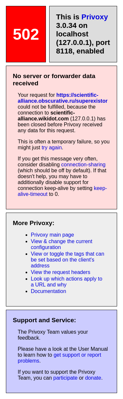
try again (52, 147)
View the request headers (60, 272)
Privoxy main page (52, 235)
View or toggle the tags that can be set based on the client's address (67, 259)
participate (65, 378)
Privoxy (94, 17)
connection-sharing (83, 164)
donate (93, 378)
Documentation (48, 291)
